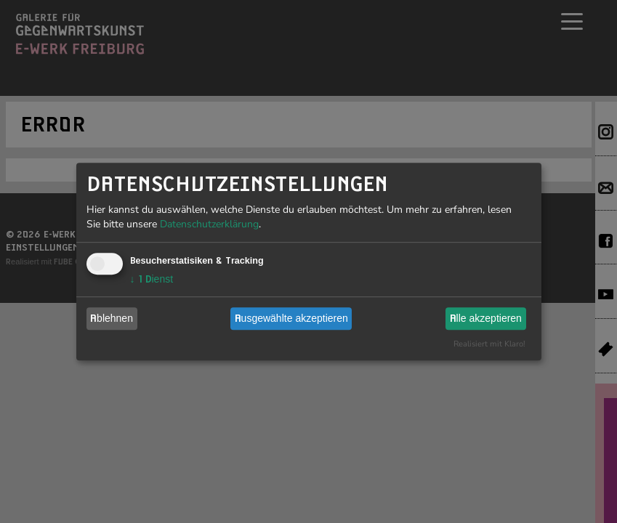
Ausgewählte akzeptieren (291, 318)
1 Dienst (152, 279)
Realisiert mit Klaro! (489, 343)
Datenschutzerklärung (209, 224)
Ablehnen (111, 318)
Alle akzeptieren (486, 318)
